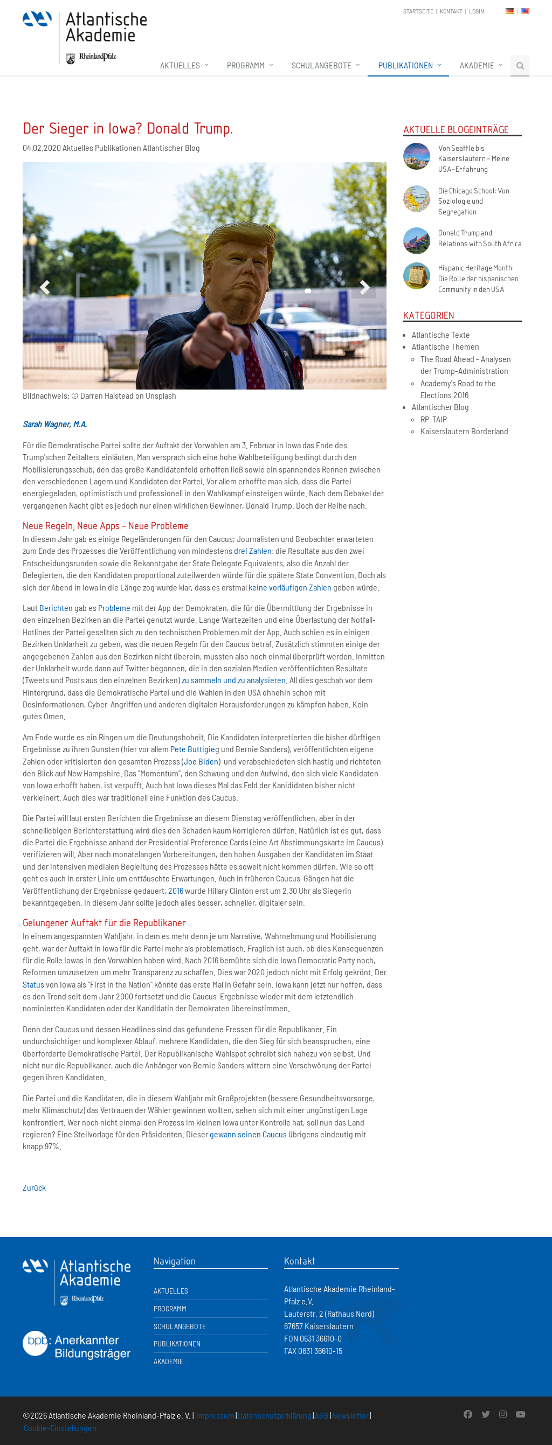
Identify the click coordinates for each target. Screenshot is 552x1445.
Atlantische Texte (441, 334)
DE (510, 11)
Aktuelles (180, 65)
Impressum (215, 1415)
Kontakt (451, 11)
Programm (246, 65)
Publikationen (405, 65)
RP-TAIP (433, 419)
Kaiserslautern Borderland (464, 431)
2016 (175, 890)
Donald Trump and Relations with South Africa (480, 237)
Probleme (114, 607)
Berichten (56, 607)
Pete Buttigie (192, 749)
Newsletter (350, 1415)
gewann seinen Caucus (248, 1134)
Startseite (418, 11)
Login (476, 11)
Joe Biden (201, 761)
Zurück (34, 1187)
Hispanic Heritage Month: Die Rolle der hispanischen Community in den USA (478, 277)
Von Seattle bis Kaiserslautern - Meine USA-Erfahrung (473, 158)
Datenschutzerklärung (275, 1415)
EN (525, 11)
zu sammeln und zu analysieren (234, 680)
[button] (45, 286)
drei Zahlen (253, 550)
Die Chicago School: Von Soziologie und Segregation (473, 200)
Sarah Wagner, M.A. (55, 424)
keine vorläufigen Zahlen (290, 587)
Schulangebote (321, 65)
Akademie (477, 65)
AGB (322, 1415)
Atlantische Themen (445, 346)
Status (33, 984)
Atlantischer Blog (440, 406)
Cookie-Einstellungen (60, 1427)
